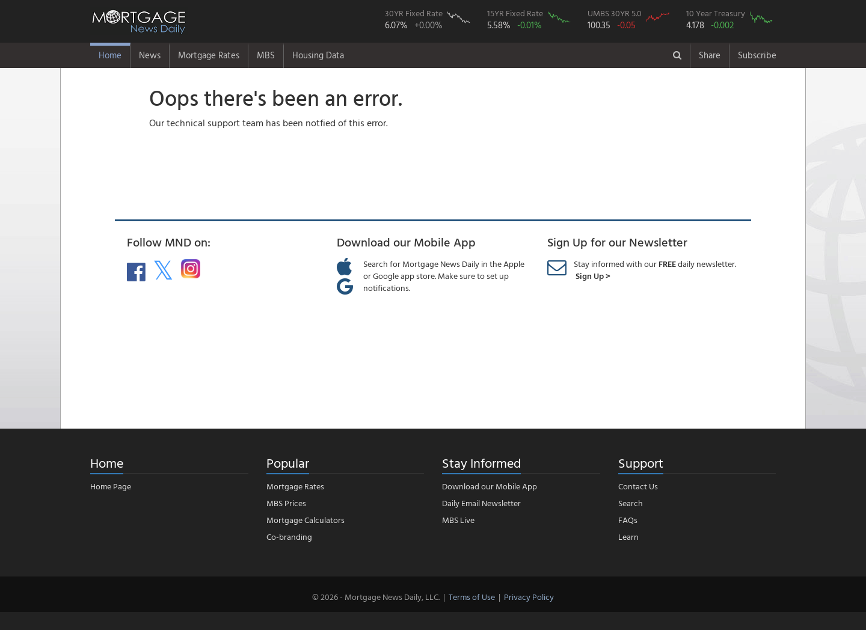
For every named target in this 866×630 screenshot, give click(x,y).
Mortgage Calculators (305, 519)
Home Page (110, 486)
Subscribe (757, 55)
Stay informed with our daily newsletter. (655, 269)
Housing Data (318, 55)
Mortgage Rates (208, 55)
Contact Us (638, 486)
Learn (628, 536)
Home (110, 55)
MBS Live (458, 519)
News (150, 55)
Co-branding (289, 536)
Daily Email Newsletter (481, 503)
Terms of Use (472, 596)
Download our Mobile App (489, 486)
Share (709, 55)
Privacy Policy (529, 596)
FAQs (627, 519)
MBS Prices (286, 503)
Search (630, 503)
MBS (266, 55)
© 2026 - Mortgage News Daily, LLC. (376, 596)
